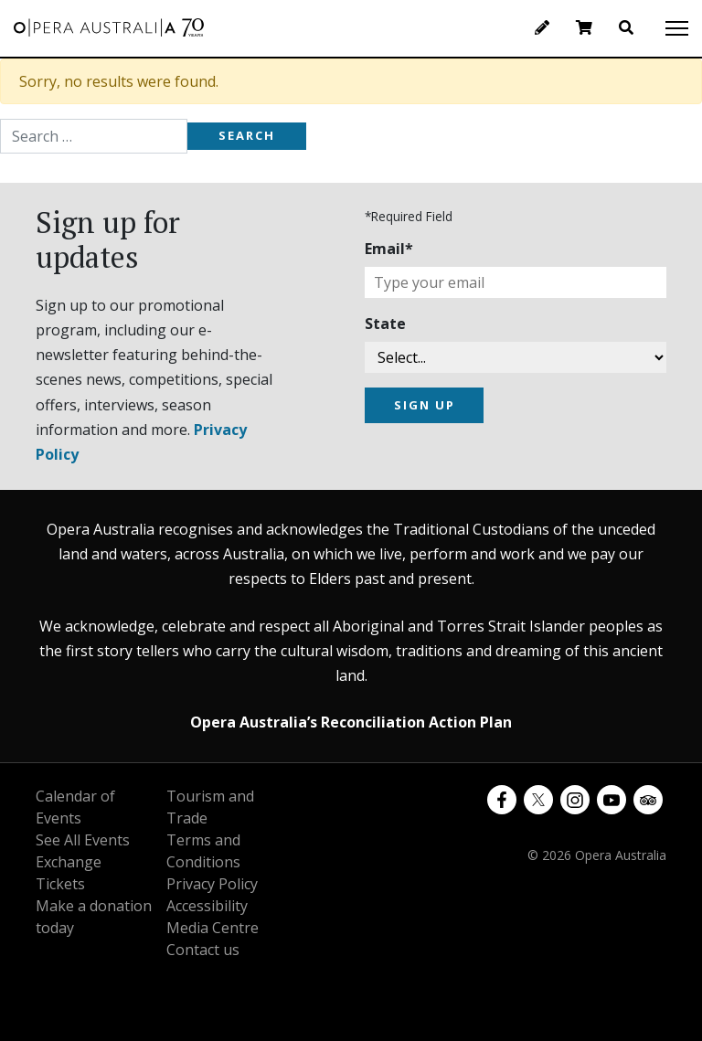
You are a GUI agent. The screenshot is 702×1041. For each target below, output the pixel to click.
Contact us (202, 950)
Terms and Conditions (203, 851)
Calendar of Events (75, 807)
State (385, 323)
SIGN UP (424, 405)
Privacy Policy (212, 884)
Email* (389, 249)
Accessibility (207, 906)
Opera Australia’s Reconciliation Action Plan (351, 722)
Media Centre (212, 928)
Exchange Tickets (68, 873)
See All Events (83, 840)
